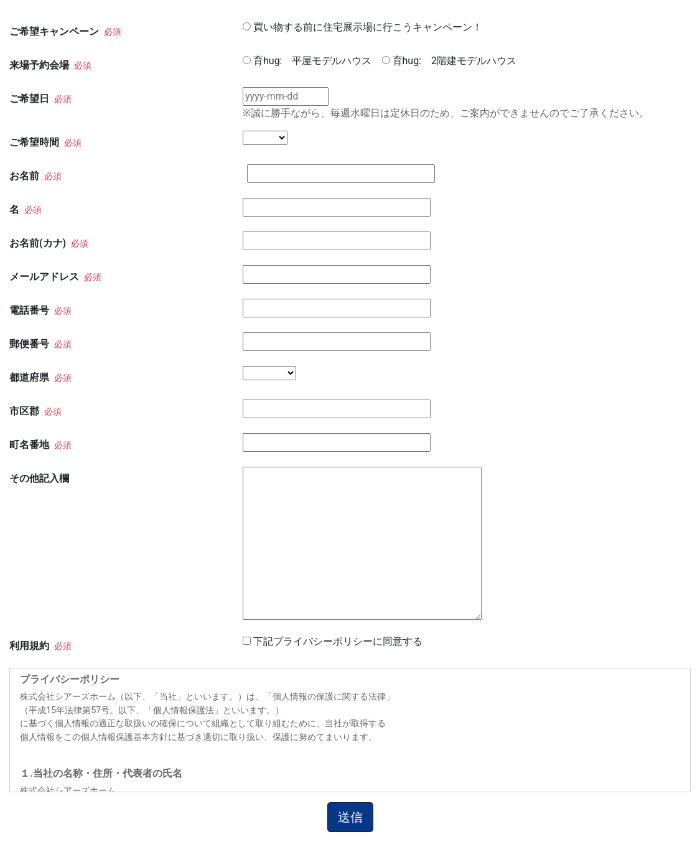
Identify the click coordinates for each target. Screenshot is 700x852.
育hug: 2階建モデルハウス (454, 61)
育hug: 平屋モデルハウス (312, 61)
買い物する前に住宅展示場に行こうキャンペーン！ (367, 27)
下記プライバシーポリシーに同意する (337, 641)
